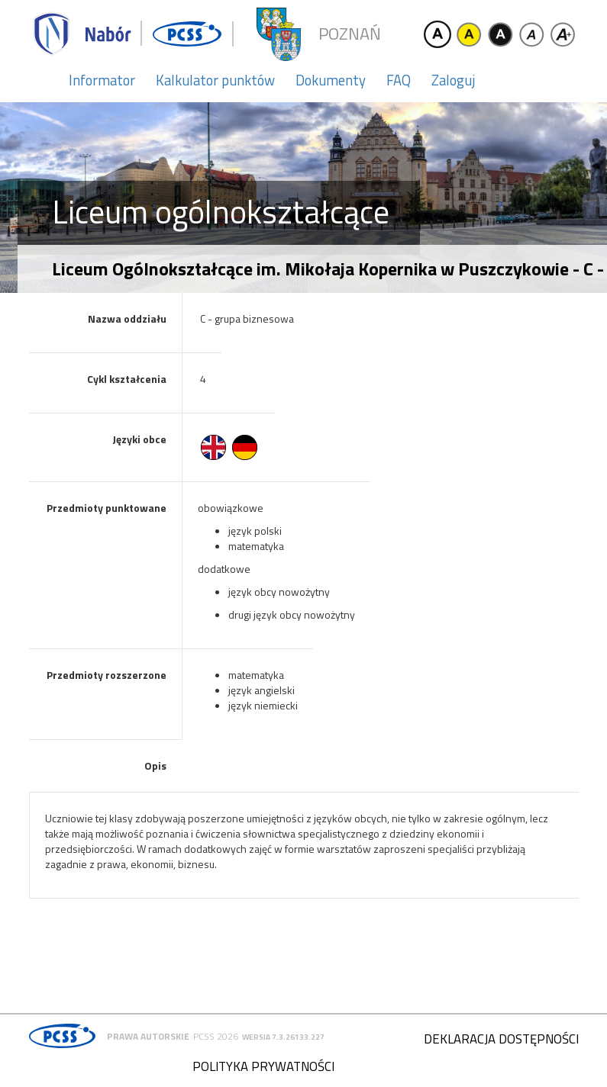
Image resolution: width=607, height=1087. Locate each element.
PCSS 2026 (215, 1036)
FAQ (398, 80)
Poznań (349, 34)
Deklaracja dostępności (501, 1039)
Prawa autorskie (148, 1036)
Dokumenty (330, 80)
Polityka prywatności (263, 1066)
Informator (102, 80)
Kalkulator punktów (215, 80)
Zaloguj (453, 80)
